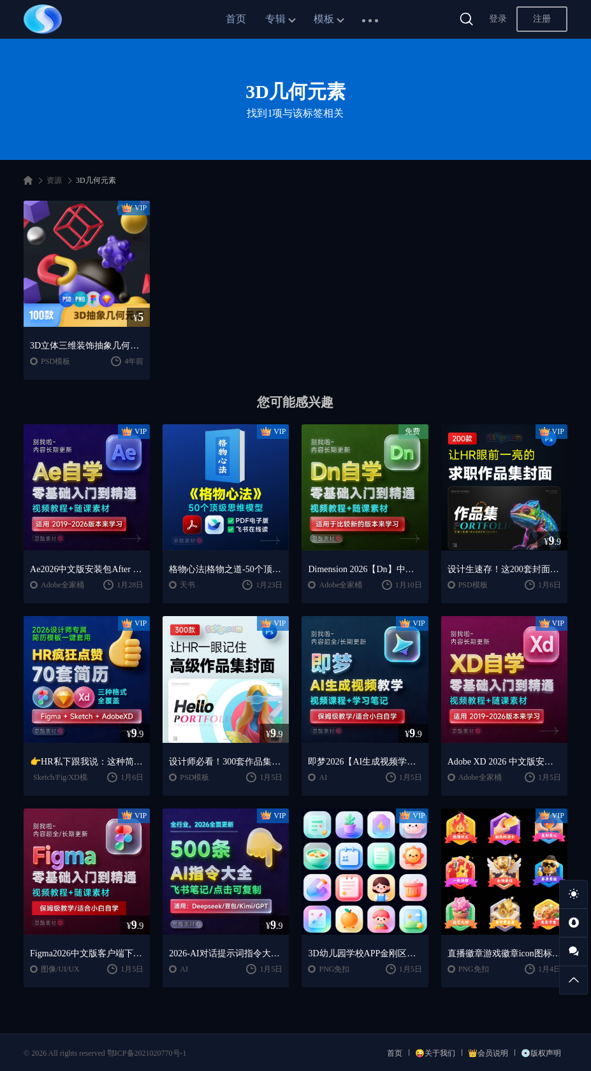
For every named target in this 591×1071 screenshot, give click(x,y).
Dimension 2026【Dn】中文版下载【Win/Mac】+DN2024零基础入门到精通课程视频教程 (364, 569)
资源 (54, 180)
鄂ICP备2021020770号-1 (147, 1053)
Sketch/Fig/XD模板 (64, 777)
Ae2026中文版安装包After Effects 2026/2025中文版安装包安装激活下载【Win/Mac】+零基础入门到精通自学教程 (86, 569)
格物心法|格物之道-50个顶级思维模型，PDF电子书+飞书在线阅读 (225, 569)
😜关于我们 (435, 1053)
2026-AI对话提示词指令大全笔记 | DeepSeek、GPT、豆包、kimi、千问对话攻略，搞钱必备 (225, 953)
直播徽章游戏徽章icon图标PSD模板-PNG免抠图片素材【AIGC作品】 (504, 953)
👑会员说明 (488, 1053)
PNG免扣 (334, 969)
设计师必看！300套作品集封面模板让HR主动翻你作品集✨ (225, 761)
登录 (498, 19)
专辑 (275, 18)
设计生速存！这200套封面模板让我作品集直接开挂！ (504, 569)
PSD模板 (55, 361)
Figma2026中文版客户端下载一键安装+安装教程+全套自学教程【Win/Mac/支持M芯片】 (86, 953)
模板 (324, 18)
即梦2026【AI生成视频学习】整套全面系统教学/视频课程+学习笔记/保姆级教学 (364, 761)
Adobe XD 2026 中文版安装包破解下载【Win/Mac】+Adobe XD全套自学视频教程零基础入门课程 (504, 761)
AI (323, 777)
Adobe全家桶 (62, 584)
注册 (542, 19)
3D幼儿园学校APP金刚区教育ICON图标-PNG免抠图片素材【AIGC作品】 (364, 953)
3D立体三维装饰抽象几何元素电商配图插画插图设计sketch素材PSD (86, 345)
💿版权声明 (541, 1053)
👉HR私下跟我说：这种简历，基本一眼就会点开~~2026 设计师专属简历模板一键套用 (86, 761)
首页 (236, 18)
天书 (187, 584)
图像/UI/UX (60, 969)
